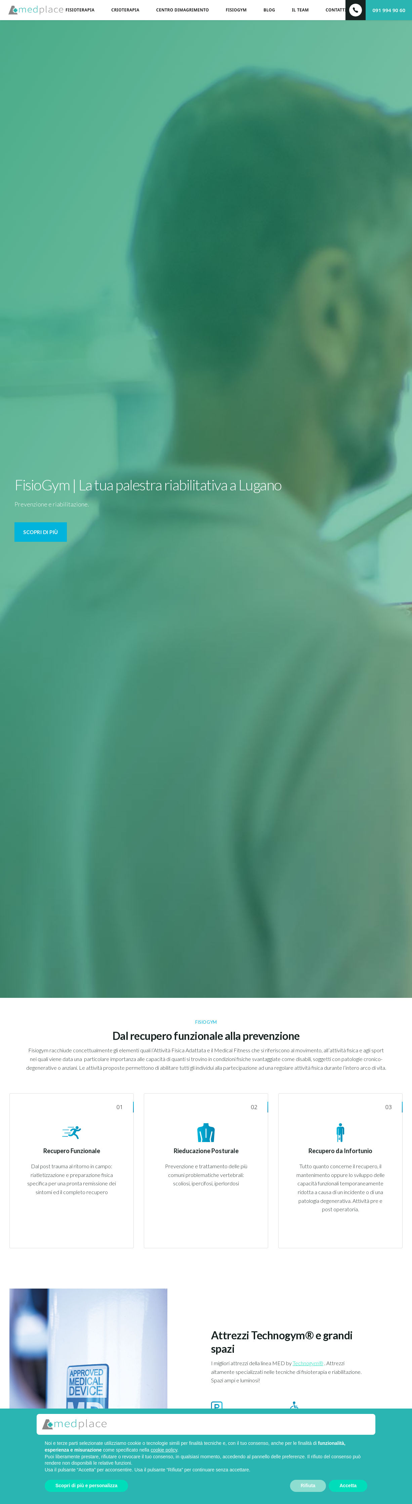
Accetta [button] (348, 1485)
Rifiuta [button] (308, 1485)
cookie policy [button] (164, 1450)
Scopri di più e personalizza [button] (86, 1485)
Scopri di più (40, 532)
